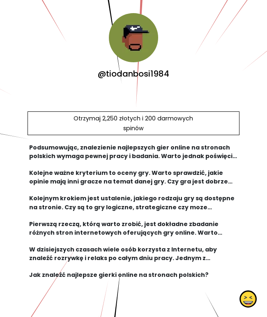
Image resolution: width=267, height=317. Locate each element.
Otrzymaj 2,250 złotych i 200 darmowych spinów (133, 123)
